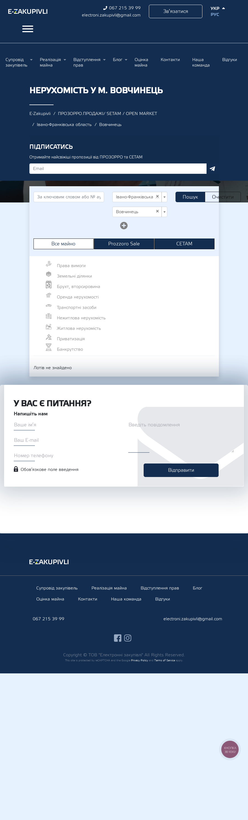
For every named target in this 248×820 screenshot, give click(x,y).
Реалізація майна (50, 62)
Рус (215, 14)
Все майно (63, 244)
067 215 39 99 (125, 8)
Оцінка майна (141, 62)
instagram (128, 638)
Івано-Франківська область (64, 124)
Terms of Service (164, 660)
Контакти (170, 59)
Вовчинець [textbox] (137, 212)
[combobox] (139, 197)
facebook (117, 638)
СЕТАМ (184, 244)
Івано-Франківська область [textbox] (138, 197)
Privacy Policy (139, 660)
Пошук (190, 197)
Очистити (223, 197)
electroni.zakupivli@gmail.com (111, 15)
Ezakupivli (28, 11)
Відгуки (229, 59)
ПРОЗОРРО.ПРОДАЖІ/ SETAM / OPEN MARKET (107, 113)
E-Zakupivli (40, 113)
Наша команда (201, 62)
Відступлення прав (87, 62)
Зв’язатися (175, 11)
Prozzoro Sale (124, 244)
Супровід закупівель (16, 62)
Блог (117, 59)
